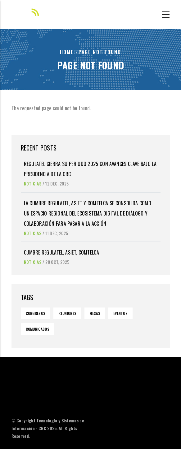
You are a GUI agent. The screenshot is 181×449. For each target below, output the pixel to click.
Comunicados (38, 329)
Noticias (33, 183)
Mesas (94, 313)
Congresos (36, 313)
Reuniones (67, 313)
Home (67, 52)
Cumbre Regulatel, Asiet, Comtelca (61, 252)
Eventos (120, 313)
